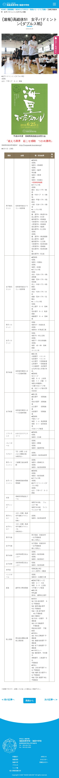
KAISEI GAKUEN (29, 775)
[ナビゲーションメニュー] (54, 4)
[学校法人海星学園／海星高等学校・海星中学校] (16, 4)
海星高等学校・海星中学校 (30, 740)
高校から (29, 700)
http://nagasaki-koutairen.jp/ (30, 145)
